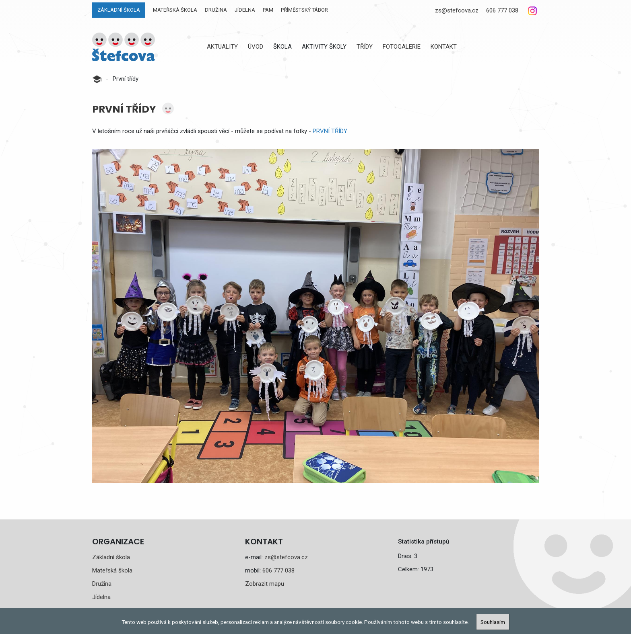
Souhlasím (492, 622)
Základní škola (118, 10)
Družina (216, 10)
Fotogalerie (402, 46)
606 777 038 (502, 10)
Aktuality (222, 46)
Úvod (255, 46)
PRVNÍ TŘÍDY (330, 131)
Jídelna (245, 10)
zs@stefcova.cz (456, 10)
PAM (268, 10)
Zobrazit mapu (264, 583)
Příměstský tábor (304, 10)
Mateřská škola (175, 10)
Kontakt (444, 46)
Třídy (365, 46)
